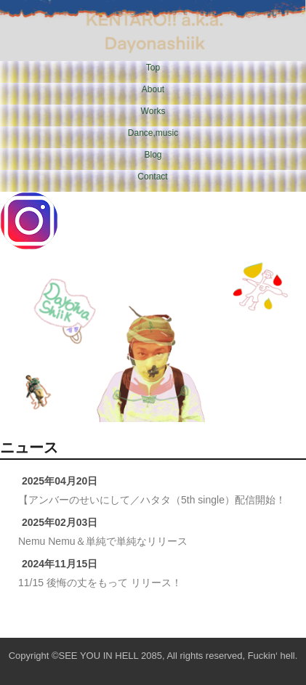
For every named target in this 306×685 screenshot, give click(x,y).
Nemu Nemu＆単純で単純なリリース (103, 541)
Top (153, 67)
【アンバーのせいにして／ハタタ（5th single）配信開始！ (152, 500)
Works (153, 111)
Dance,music (153, 133)
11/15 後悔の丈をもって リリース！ (100, 582)
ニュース (29, 447)
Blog (152, 155)
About (153, 89)
